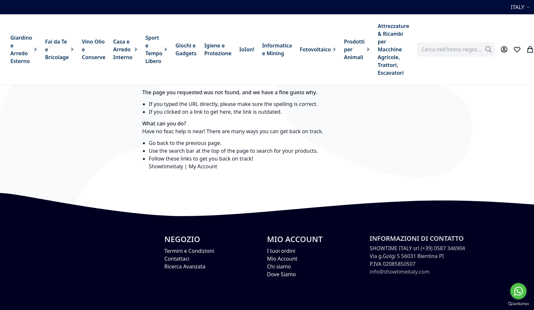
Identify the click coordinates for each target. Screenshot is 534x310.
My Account (203, 166)
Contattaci (176, 258)
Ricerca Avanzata (184, 266)
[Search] (488, 49)
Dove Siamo (281, 274)
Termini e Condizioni (189, 250)
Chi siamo (279, 266)
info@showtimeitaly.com (399, 271)
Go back (159, 143)
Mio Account (282, 258)
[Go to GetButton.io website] (518, 303)
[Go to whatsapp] (518, 291)
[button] (521, 7)
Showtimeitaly (166, 166)
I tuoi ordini (281, 250)
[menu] (210, 49)
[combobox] (456, 49)
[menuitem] (24, 49)
